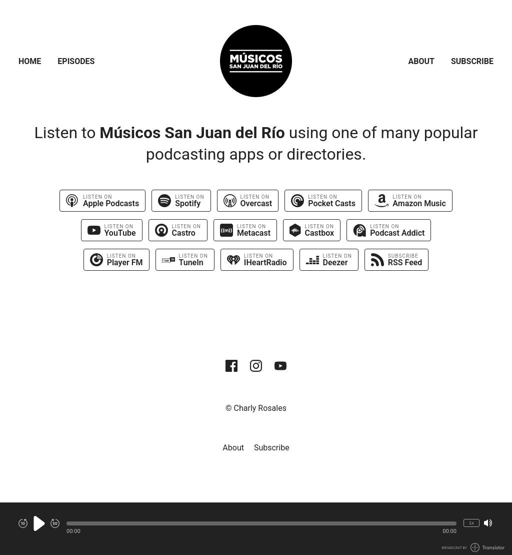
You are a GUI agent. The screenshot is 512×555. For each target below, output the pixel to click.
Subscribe (472, 61)
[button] (261, 523)
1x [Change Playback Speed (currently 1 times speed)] (471, 522)
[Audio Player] (256, 528)
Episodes (76, 61)
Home (29, 61)
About (421, 61)
